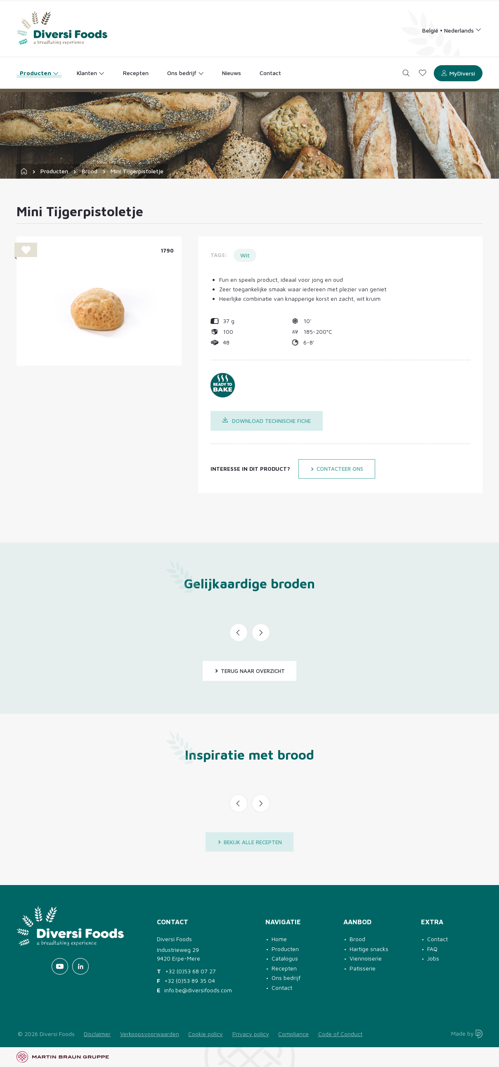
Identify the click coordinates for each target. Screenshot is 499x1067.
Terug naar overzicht (250, 671)
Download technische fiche (266, 420)
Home (279, 938)
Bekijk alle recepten (250, 842)
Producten (54, 171)
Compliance (293, 1033)
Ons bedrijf (286, 977)
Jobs (433, 958)
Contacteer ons (336, 468)
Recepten (284, 968)
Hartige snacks (369, 948)
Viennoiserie (366, 958)
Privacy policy (250, 1033)
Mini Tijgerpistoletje (137, 171)
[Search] (406, 73)
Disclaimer (97, 1033)
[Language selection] (452, 30)
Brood (89, 171)
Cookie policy (205, 1033)
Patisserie (363, 968)
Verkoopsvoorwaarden (149, 1033)
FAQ (432, 948)
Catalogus (285, 958)
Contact (282, 987)
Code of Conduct (340, 1033)
